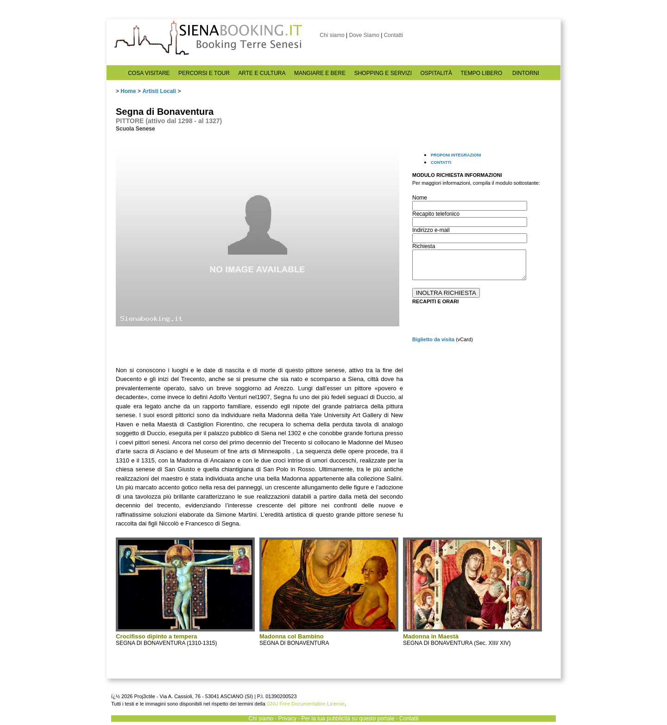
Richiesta (423, 246)
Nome (419, 197)
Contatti (393, 35)
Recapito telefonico (435, 214)
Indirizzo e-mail (431, 230)
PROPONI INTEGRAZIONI (456, 155)
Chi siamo (332, 35)
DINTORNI (525, 73)
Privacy (287, 718)
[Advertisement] (481, 411)
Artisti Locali (159, 91)
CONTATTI (441, 162)
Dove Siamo (364, 35)
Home (128, 91)
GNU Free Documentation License (306, 703)
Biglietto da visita (433, 339)
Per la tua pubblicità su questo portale (348, 718)
